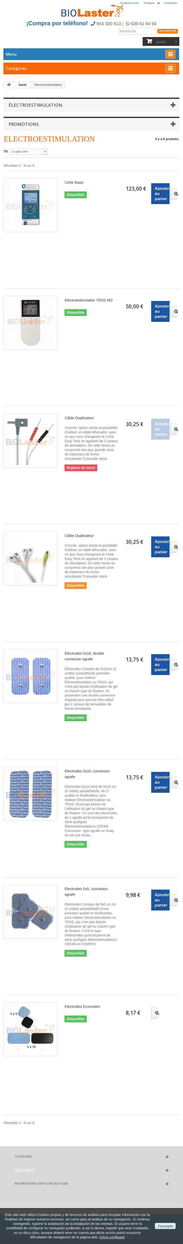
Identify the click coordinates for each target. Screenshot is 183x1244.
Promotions (24, 124)
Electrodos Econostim (82, 1006)
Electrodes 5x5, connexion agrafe (86, 891)
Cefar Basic (74, 182)
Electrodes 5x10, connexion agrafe (87, 774)
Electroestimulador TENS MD (89, 300)
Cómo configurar (112, 1237)
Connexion (170, 2)
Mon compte (24, 1170)
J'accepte (165, 1226)
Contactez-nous (129, 2)
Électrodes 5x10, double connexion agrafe (84, 656)
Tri (6, 151)
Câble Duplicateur (79, 418)
